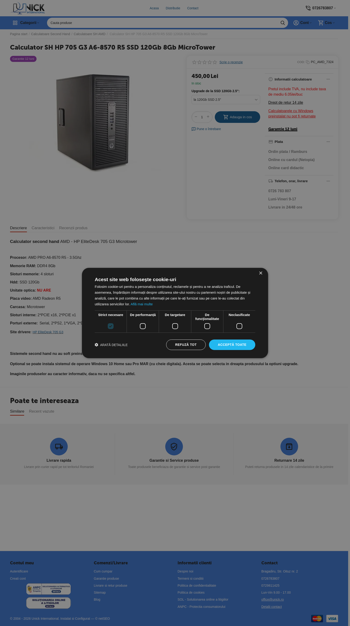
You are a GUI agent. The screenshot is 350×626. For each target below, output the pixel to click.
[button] (111, 345)
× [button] (260, 273)
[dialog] (175, 313)
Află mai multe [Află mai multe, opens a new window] (142, 304)
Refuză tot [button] (186, 345)
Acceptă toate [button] (232, 345)
